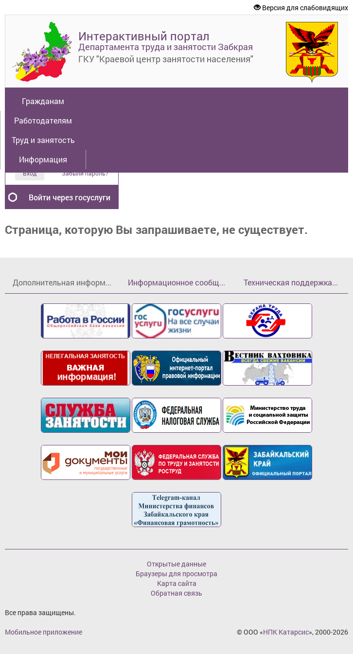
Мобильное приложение (43, 631)
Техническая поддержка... (291, 282)
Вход (29, 173)
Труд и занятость (43, 140)
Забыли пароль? (85, 173)
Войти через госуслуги (69, 197)
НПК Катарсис (286, 631)
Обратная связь (176, 593)
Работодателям (43, 120)
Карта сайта (176, 583)
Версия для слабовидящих (301, 7)
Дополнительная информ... (62, 282)
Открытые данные (176, 563)
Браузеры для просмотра (176, 573)
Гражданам (43, 101)
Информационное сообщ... (176, 282)
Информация (43, 159)
